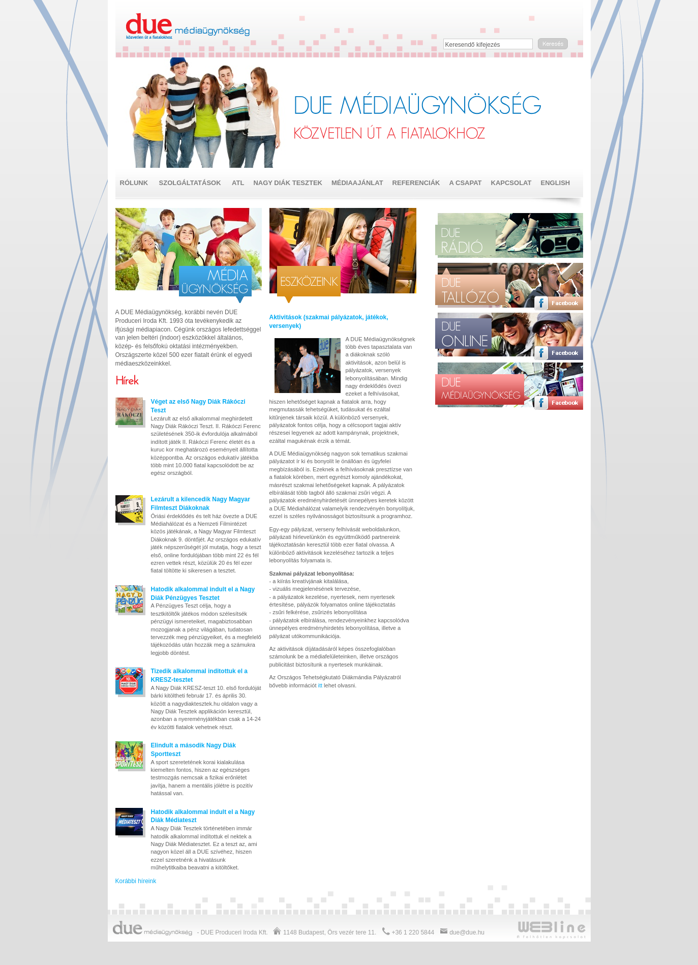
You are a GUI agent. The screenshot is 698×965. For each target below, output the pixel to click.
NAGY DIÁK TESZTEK (287, 183)
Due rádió (468, 240)
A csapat (465, 183)
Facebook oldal (558, 253)
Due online (463, 336)
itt (320, 685)
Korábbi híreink (136, 881)
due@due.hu (466, 932)
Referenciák (416, 183)
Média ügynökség (215, 284)
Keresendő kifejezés (472, 44)
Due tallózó (470, 286)
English (555, 183)
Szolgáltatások (190, 183)
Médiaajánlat (357, 183)
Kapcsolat (511, 183)
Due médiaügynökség (189, 26)
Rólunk (134, 183)
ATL (238, 183)
